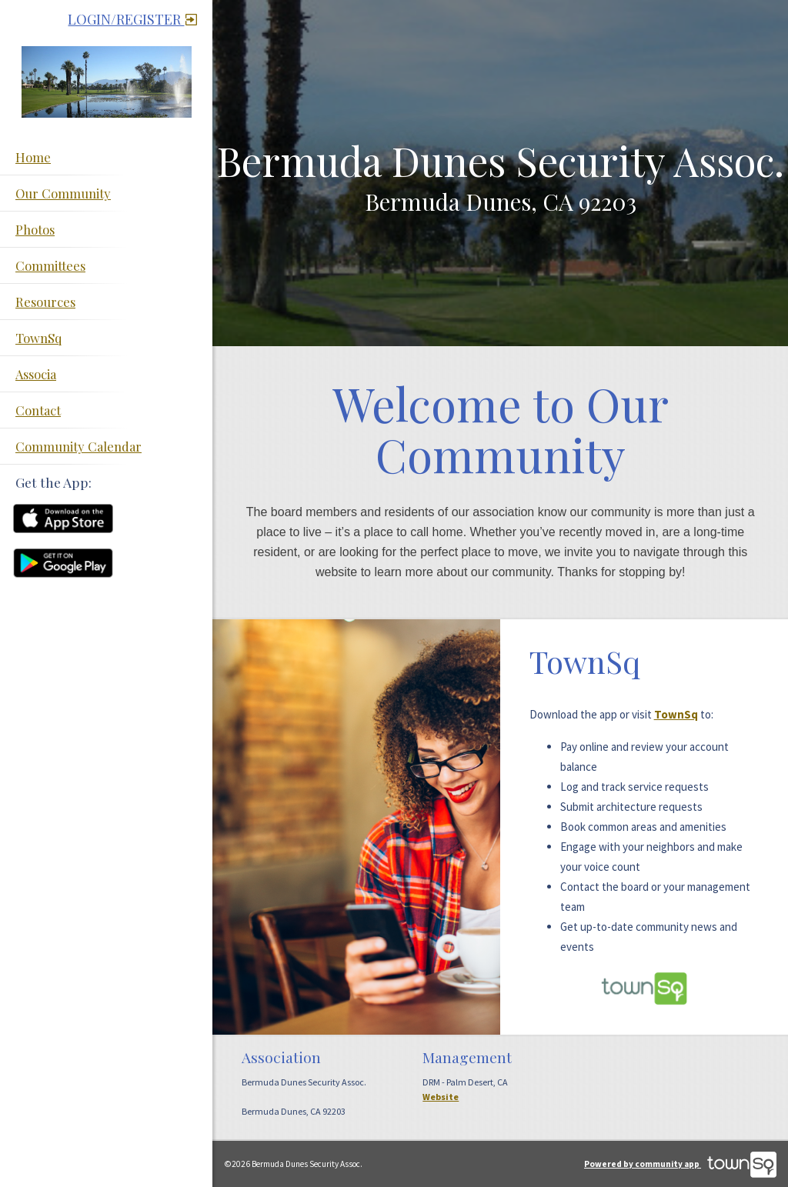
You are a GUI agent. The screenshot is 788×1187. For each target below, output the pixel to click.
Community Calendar (78, 446)
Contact (38, 410)
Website (440, 1096)
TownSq (38, 337)
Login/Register (132, 19)
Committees (50, 265)
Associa (35, 373)
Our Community (63, 193)
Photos (35, 229)
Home (33, 156)
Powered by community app (680, 1164)
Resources (45, 301)
